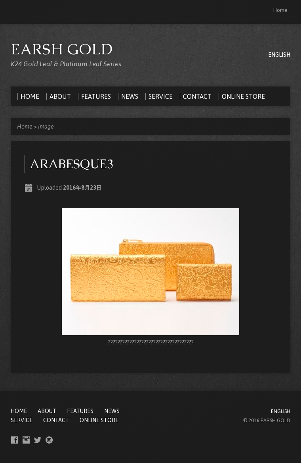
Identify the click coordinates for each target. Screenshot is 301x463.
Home (280, 10)
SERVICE (21, 420)
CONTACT (56, 420)
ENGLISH (279, 55)
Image (46, 126)
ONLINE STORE (99, 420)
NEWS (112, 411)
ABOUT (47, 411)
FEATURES (80, 411)
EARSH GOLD (62, 49)
